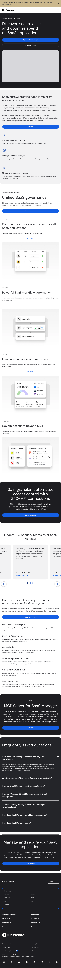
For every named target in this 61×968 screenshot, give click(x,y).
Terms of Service (7, 944)
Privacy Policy (36, 944)
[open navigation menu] (58, 10)
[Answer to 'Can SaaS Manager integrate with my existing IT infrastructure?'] (58, 804)
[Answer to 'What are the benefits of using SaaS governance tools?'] (58, 778)
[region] (30, 768)
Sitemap (34, 951)
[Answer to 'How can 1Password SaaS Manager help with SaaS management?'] (58, 794)
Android (6, 904)
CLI (32, 901)
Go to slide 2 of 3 (30, 583)
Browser (33, 894)
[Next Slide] (57, 584)
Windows (7, 897)
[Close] (58, 3)
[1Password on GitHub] (34, 962)
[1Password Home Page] (8, 10)
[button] (53, 881)
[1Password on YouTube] (27, 962)
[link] (30, 40)
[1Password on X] (4, 962)
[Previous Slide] (4, 584)
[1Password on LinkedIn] (42, 962)
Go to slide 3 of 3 (33, 583)
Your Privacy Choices (10, 951)
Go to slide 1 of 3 (27, 583)
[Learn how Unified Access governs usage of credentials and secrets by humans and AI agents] (27, 3)
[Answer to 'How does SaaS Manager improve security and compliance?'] (58, 757)
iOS (5, 901)
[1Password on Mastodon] (11, 962)
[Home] (2, 881)
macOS (6, 894)
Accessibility (35, 947)
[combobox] (53, 881)
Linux (32, 897)
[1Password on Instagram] (49, 962)
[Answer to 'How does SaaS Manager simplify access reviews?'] (58, 815)
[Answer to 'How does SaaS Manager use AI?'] (58, 823)
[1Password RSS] (57, 962)
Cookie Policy (6, 947)
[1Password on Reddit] (19, 962)
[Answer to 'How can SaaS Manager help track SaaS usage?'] (58, 786)
